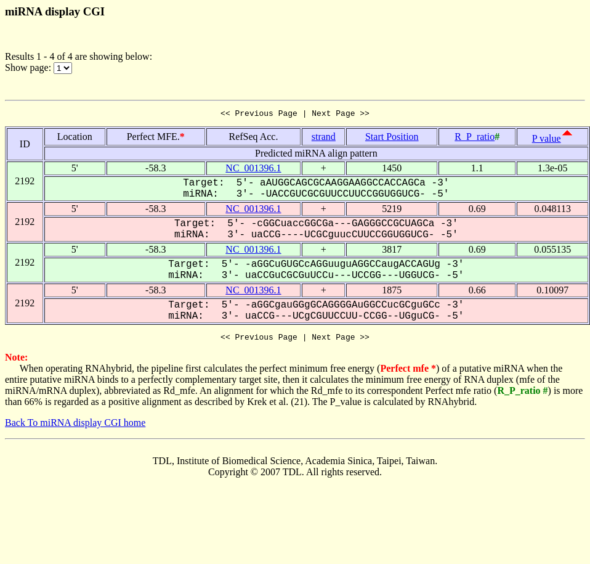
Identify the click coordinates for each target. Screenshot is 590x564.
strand (324, 138)
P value (546, 140)
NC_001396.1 (253, 170)
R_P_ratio (475, 138)
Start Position (392, 138)
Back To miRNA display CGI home (75, 426)
